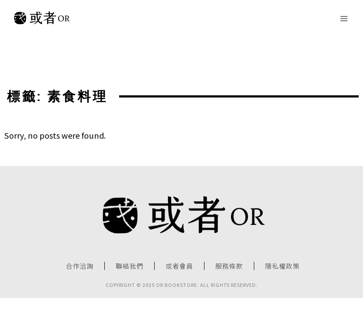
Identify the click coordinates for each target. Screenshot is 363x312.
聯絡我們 (129, 266)
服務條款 (229, 266)
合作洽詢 (80, 266)
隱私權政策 (282, 266)
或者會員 (179, 266)
